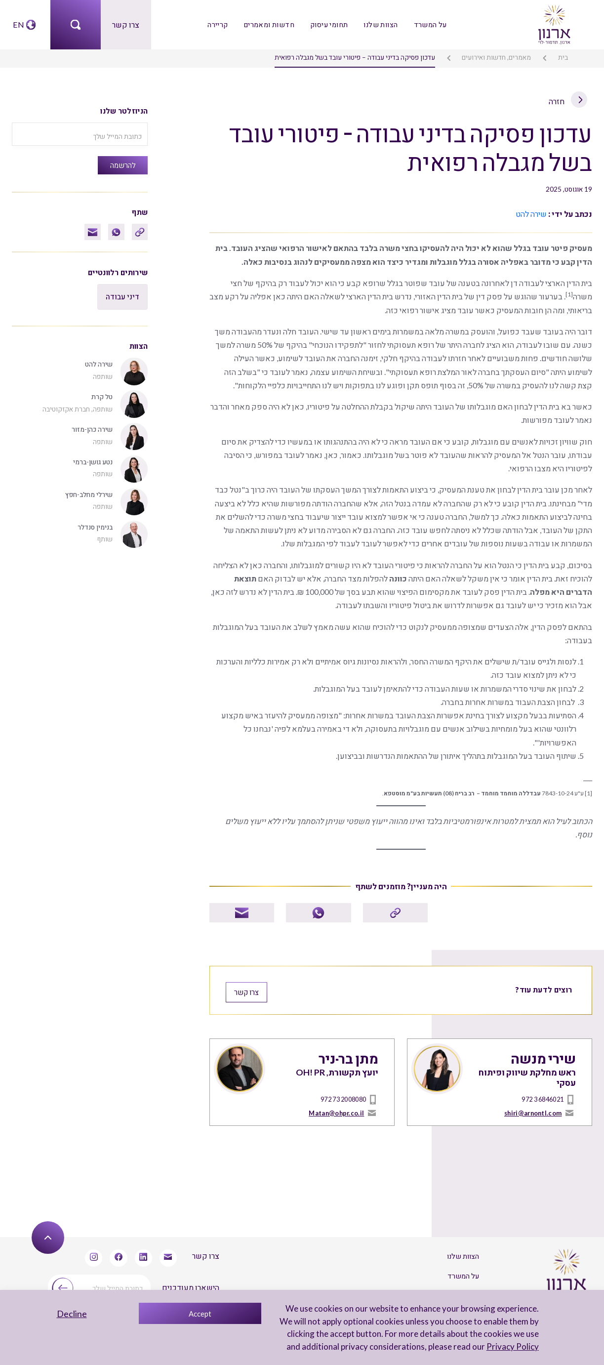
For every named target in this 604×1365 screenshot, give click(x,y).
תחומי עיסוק (328, 24)
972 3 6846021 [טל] (543, 1097)
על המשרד (429, 24)
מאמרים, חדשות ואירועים (496, 57)
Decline (72, 1313)
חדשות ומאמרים (269, 24)
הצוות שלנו (380, 24)
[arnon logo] (553, 23)
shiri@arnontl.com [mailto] (533, 1110)
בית (563, 57)
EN (18, 24)
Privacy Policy (512, 1346)
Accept (200, 1313)
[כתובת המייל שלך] (80, 134)
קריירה (219, 24)
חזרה (568, 100)
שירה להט (531, 213)
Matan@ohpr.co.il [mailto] (336, 1110)
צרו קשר (125, 24)
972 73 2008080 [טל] (343, 1097)
